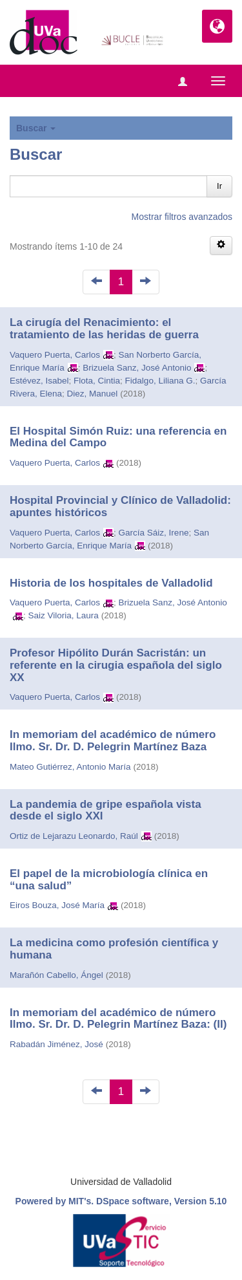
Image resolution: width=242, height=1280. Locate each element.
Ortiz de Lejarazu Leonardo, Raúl (74, 836)
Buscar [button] (35, 128)
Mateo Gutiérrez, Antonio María (70, 767)
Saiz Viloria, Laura (63, 615)
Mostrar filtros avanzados (182, 217)
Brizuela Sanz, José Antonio (137, 368)
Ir (219, 186)
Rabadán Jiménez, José (56, 1044)
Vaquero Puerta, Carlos (55, 355)
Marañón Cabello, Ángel (56, 975)
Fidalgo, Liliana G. (160, 380)
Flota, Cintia (97, 380)
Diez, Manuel (92, 393)
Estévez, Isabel (39, 380)
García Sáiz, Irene (154, 532)
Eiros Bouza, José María (57, 905)
